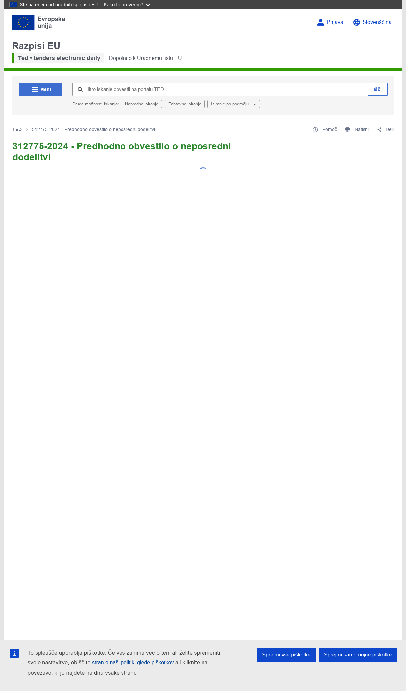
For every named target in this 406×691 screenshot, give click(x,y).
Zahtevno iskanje (184, 104)
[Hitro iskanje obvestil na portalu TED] (220, 89)
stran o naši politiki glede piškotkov (133, 662)
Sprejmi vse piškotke (286, 654)
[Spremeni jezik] (372, 22)
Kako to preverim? (127, 4)
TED (17, 129)
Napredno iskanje (141, 104)
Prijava (335, 22)
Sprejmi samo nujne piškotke (358, 654)
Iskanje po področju (230, 104)
